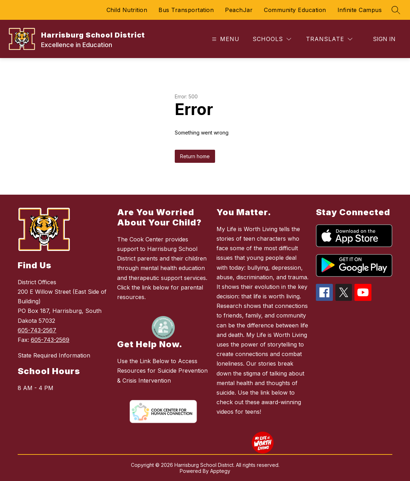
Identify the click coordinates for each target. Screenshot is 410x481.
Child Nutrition (127, 9)
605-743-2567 (37, 330)
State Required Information (54, 355)
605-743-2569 (50, 339)
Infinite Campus (359, 9)
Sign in (384, 38)
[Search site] (396, 10)
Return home (195, 156)
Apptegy (220, 471)
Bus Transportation (186, 9)
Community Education (295, 9)
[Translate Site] (329, 39)
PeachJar (239, 9)
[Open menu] (224, 39)
